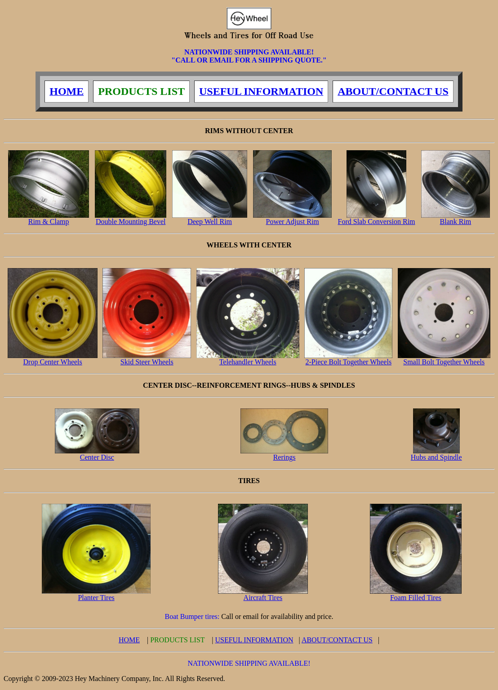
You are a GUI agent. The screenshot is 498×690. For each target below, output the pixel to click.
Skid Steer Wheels (146, 359)
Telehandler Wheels (247, 359)
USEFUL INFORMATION (254, 640)
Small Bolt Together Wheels (444, 359)
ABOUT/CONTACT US (337, 640)
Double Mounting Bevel (130, 218)
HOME (129, 640)
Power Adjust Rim (292, 218)
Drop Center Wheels (53, 359)
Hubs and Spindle (436, 454)
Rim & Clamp (48, 218)
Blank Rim (455, 218)
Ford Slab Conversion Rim (376, 218)
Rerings (284, 454)
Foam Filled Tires (415, 594)
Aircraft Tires (262, 594)
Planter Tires (96, 594)
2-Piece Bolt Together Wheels (348, 359)
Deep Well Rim (209, 218)
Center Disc (97, 454)
